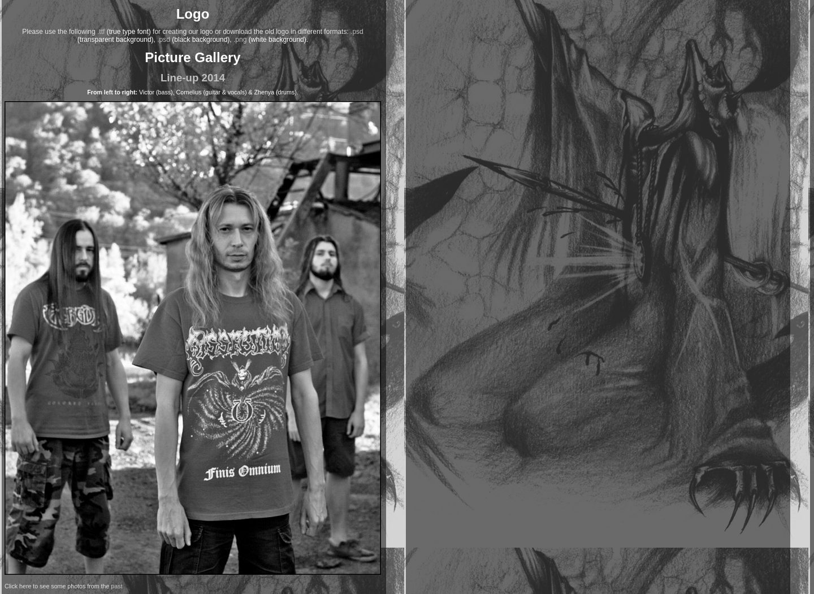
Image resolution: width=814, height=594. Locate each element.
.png (239, 40)
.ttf (101, 32)
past (116, 586)
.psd (356, 32)
